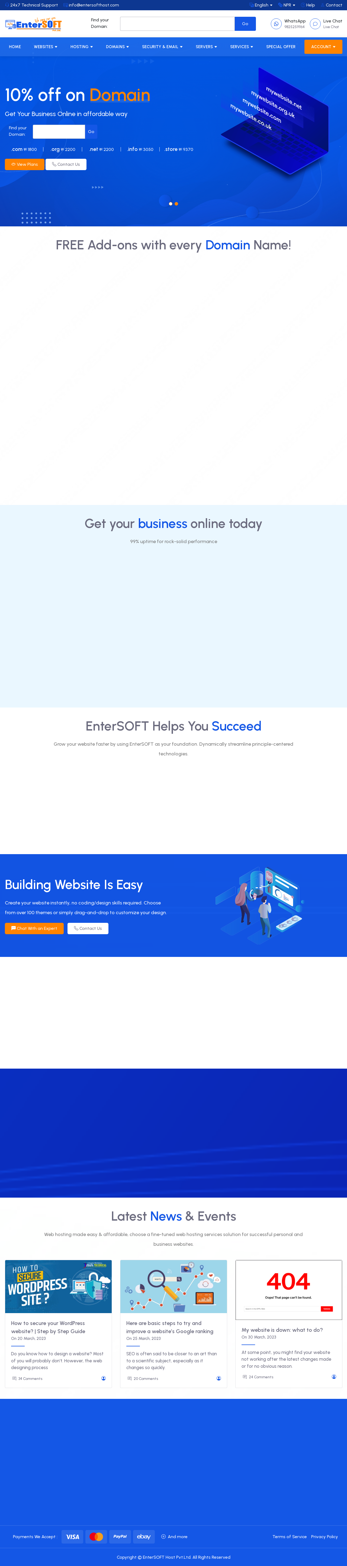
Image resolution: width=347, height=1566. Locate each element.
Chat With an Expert (34, 928)
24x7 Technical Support (31, 5)
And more (174, 1536)
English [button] (258, 5)
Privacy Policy (324, 1536)
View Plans (24, 164)
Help (308, 5)
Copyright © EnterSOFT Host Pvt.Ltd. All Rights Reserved (173, 1557)
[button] (170, 204)
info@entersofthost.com (91, 5)
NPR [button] (284, 5)
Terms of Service (289, 1536)
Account (321, 46)
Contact (331, 5)
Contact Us (66, 164)
